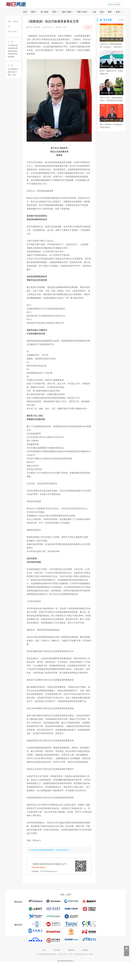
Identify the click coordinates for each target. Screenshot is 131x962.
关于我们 (57, 950)
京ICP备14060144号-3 (65, 961)
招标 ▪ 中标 (81, 12)
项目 (54, 12)
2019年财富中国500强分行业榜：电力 (13, 72)
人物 (94, 12)
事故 (110, 12)
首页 (25, 12)
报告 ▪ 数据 (66, 12)
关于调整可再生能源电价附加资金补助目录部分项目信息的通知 (13, 51)
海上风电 (44, 12)
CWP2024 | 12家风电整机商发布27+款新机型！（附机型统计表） (111, 47)
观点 (102, 12)
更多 (120, 20)
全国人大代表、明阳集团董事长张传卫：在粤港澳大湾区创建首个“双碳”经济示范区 (111, 100)
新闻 (33, 12)
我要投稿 (71, 950)
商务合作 (85, 950)
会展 (118, 12)
